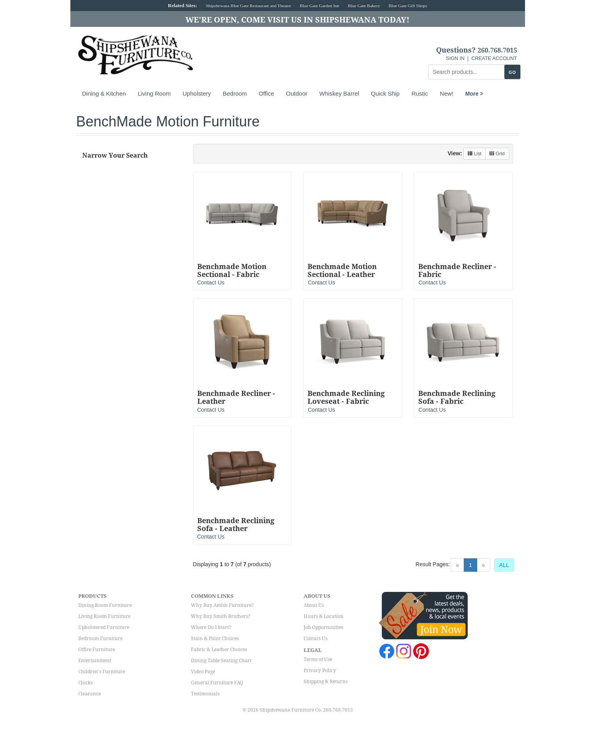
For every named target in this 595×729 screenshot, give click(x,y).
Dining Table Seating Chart (221, 660)
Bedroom (235, 93)
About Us (314, 605)
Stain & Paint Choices (215, 638)
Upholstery (197, 93)
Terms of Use (318, 659)
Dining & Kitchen (104, 93)
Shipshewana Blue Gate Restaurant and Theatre (248, 5)
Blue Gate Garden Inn (319, 5)
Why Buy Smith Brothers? (220, 616)
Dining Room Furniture (105, 605)
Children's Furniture (101, 671)
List (474, 153)
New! (446, 93)
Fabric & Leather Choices (219, 649)
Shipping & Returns (326, 681)
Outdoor (296, 93)
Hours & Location (324, 616)
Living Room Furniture (104, 616)
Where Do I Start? (211, 627)
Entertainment (94, 660)
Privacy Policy (320, 670)
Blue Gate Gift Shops (408, 5)
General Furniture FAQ (217, 683)
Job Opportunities (323, 627)
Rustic (420, 93)
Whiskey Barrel (339, 93)
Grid (496, 153)
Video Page (203, 671)
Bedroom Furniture (100, 638)
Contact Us (211, 282)
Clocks (85, 683)
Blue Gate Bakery (364, 5)
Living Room (154, 93)
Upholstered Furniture (103, 627)
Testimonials (205, 694)
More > (474, 93)
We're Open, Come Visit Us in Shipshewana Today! (297, 19)
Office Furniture (96, 649)
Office (266, 93)
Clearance (89, 694)
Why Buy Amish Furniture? (222, 605)
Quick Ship (385, 93)
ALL (504, 565)
